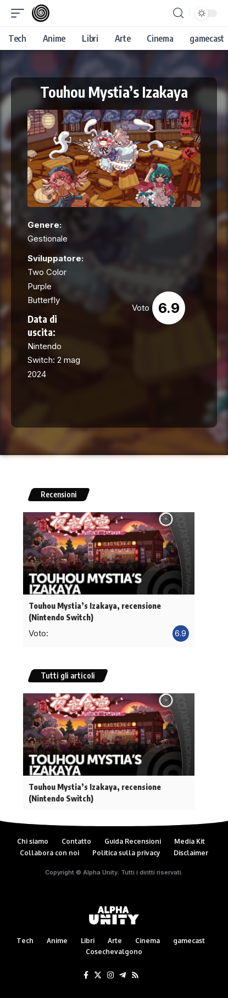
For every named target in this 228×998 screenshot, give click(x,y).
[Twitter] (97, 975)
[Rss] (135, 975)
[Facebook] (86, 975)
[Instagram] (110, 975)
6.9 (169, 308)
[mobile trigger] (20, 13)
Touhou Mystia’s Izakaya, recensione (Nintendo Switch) (95, 611)
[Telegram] (122, 975)
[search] (178, 13)
